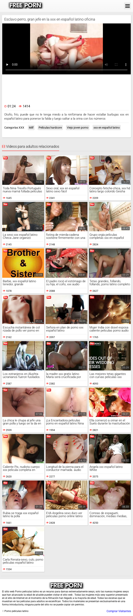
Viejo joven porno (77, 127)
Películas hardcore (50, 127)
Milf (31, 127)
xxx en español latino (107, 127)
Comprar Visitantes (119, 611)
